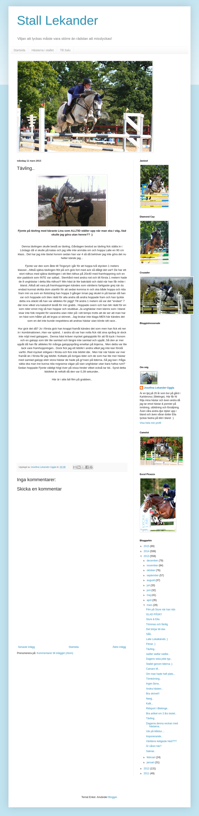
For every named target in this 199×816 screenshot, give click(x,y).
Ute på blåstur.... (155, 731)
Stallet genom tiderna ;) (159, 663)
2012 (147, 768)
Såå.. (149, 634)
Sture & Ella (152, 619)
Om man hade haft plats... (160, 673)
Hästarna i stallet (43, 50)
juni (149, 590)
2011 (147, 773)
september (153, 575)
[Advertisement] (72, 613)
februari (151, 757)
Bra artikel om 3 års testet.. (161, 713)
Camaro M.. (152, 668)
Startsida (19, 50)
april (149, 600)
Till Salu (65, 50)
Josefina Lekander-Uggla (159, 387)
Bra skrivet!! (152, 693)
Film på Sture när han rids (160, 609)
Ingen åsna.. (153, 683)
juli (149, 585)
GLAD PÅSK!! (154, 614)
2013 (147, 556)
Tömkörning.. (153, 678)
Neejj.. (149, 698)
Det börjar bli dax (155, 629)
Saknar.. (150, 751)
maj (149, 595)
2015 (147, 546)
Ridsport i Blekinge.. (157, 708)
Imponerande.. (154, 736)
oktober (151, 570)
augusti (151, 580)
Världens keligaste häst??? (161, 741)
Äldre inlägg (119, 647)
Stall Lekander (57, 20)
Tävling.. (151, 649)
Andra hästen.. (154, 688)
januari (151, 762)
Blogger (112, 797)
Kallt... (149, 703)
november (153, 565)
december (153, 560)
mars (150, 605)
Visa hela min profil (150, 422)
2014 (147, 551)
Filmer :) (150, 644)
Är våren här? (154, 746)
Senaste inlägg (26, 647)
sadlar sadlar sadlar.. (158, 654)
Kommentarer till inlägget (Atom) (55, 653)
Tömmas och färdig (157, 624)
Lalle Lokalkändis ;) (157, 639)
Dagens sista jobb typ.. (159, 658)
